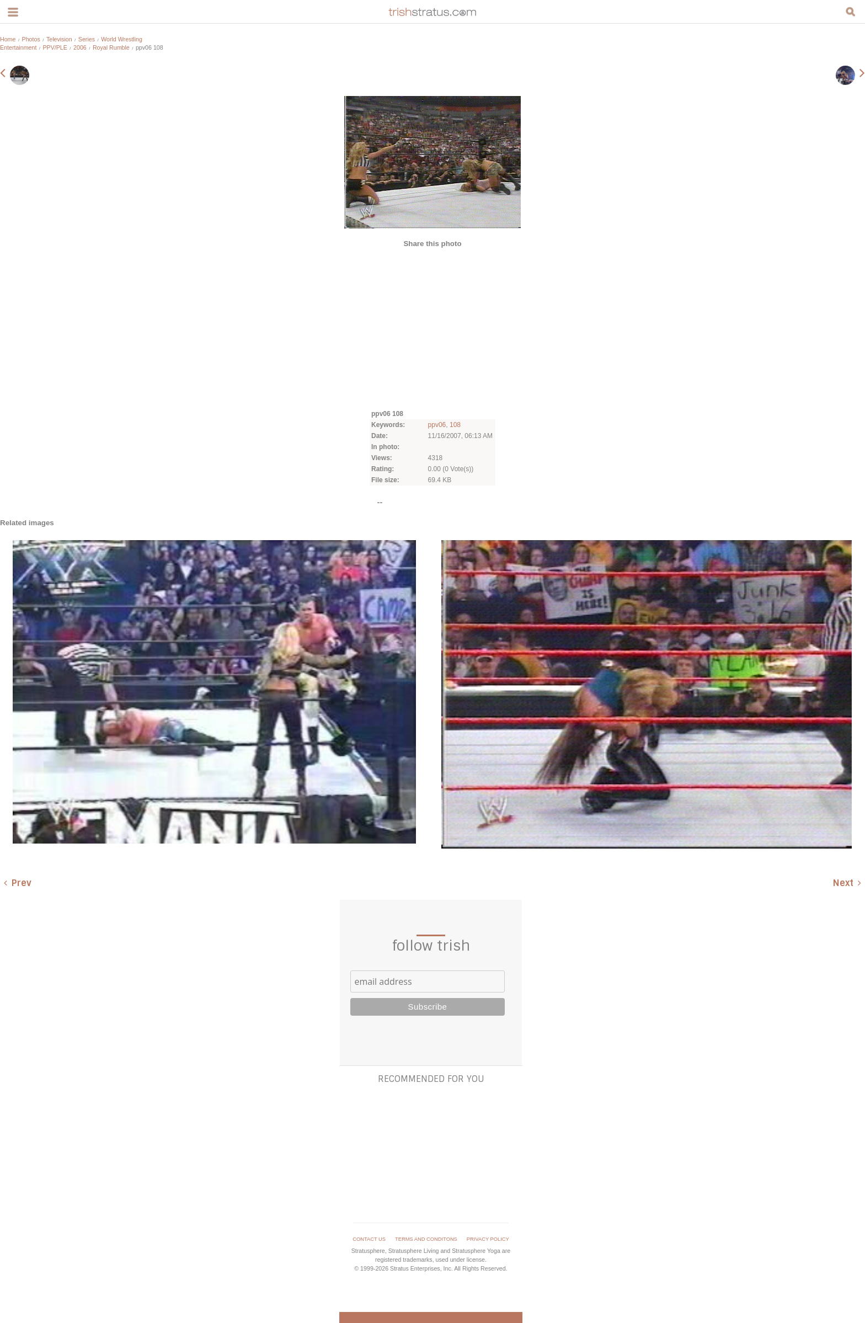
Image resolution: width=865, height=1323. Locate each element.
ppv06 (437, 425)
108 (455, 425)
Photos (31, 39)
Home (7, 39)
